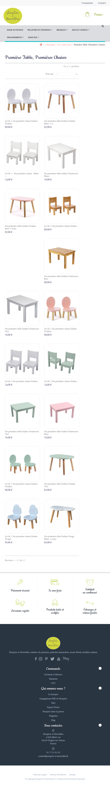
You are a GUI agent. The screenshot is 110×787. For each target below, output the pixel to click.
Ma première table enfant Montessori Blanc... (61, 174)
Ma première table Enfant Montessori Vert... (22, 432)
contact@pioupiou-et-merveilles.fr (53, 756)
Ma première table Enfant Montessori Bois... (61, 277)
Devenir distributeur (58, 775)
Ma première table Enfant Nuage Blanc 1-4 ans (59, 537)
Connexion (87, 3)
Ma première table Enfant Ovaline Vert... (59, 485)
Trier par (49, 74)
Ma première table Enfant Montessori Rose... (61, 432)
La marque (53, 694)
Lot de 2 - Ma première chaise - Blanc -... (22, 174)
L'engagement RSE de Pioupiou (53, 699)
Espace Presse (53, 707)
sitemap (72, 775)
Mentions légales (40, 775)
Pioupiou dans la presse (53, 712)
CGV (53, 683)
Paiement (53, 679)
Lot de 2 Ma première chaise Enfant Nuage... (21, 537)
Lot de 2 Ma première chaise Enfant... (60, 226)
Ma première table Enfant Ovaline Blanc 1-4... (59, 122)
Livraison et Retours (53, 675)
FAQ (53, 703)
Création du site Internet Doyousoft (71, 779)
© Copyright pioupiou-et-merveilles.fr (40, 779)
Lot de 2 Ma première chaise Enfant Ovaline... (21, 122)
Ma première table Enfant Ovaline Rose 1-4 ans (20, 227)
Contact (102, 3)
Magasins (53, 716)
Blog (53, 720)
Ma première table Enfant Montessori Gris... (22, 330)
